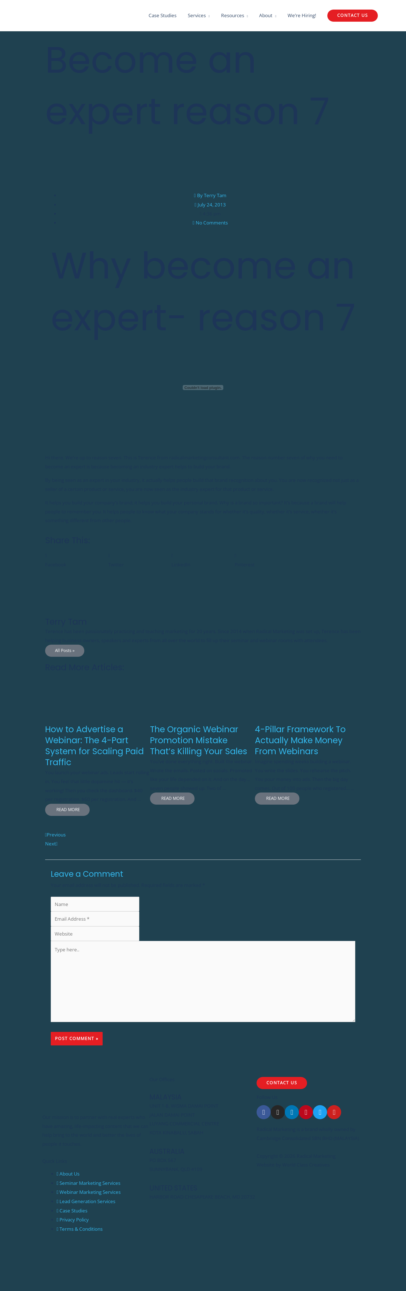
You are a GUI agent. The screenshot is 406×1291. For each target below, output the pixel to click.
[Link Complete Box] (97, 747)
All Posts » (64, 651)
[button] (352, 16)
